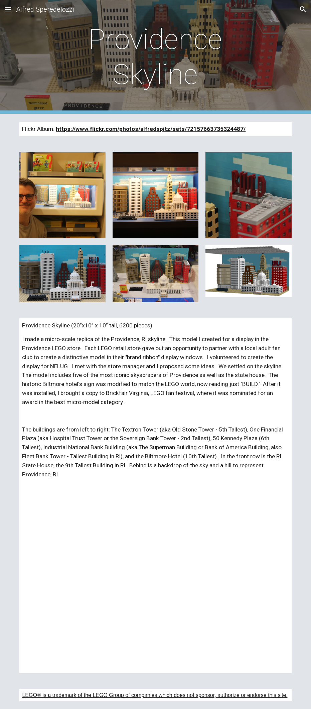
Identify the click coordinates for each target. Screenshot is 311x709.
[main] (155, 57)
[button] (8, 9)
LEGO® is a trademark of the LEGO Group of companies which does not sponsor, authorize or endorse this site (154, 695)
